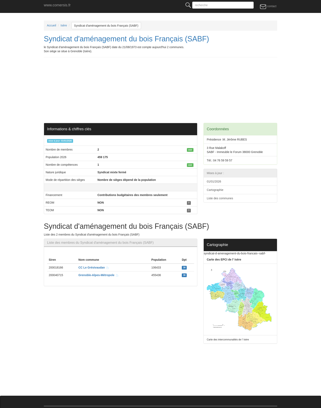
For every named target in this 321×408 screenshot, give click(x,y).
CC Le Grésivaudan (93, 267)
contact (268, 6)
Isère (64, 25)
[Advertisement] (166, 90)
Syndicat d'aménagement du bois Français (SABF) (106, 25)
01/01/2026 (214, 181)
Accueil (51, 25)
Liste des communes (220, 198)
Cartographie (215, 190)
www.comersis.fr (57, 5)
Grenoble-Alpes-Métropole (98, 275)
